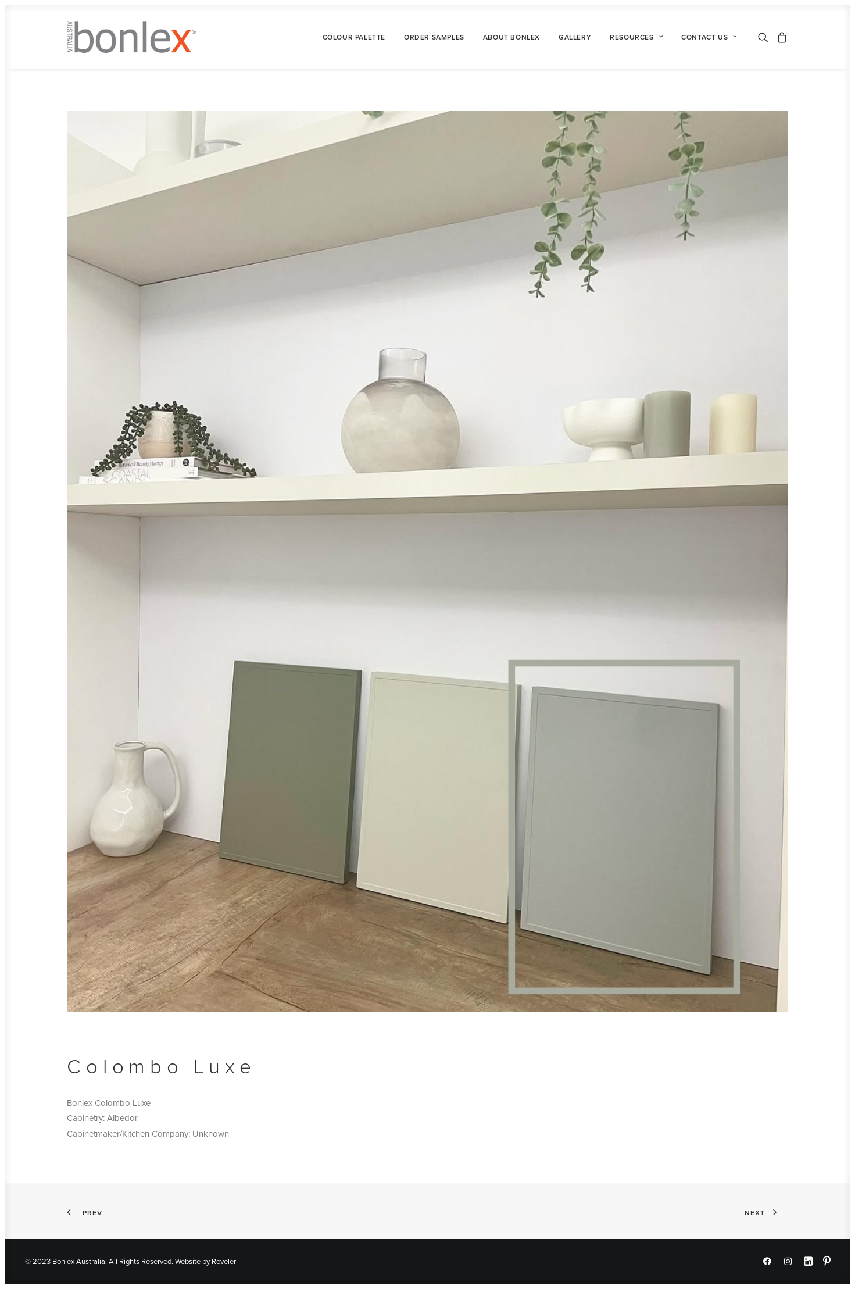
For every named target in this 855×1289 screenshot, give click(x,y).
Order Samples (434, 37)
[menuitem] (353, 37)
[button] (765, 37)
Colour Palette (354, 37)
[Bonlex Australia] (131, 37)
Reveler (224, 1261)
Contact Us (708, 37)
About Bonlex (511, 37)
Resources (636, 37)
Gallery (575, 37)
